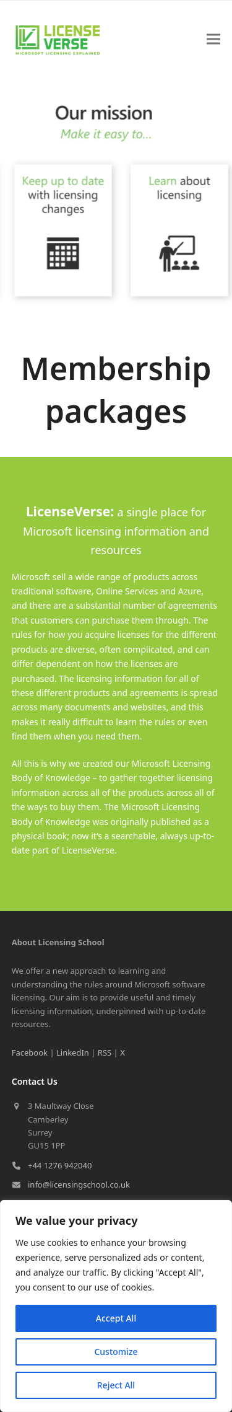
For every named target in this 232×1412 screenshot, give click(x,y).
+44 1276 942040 (60, 1165)
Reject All (116, 1385)
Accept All (116, 1318)
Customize (115, 1351)
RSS (104, 1052)
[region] (116, 1306)
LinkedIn (72, 1052)
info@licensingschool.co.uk (79, 1184)
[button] (213, 39)
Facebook (30, 1052)
